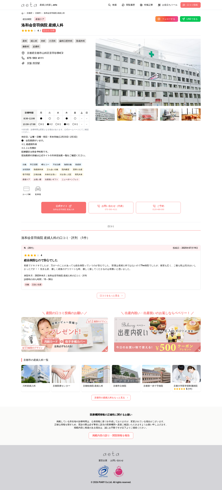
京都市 (38, 13)
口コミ (111, 226)
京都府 (29, 13)
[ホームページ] (22, 13)
